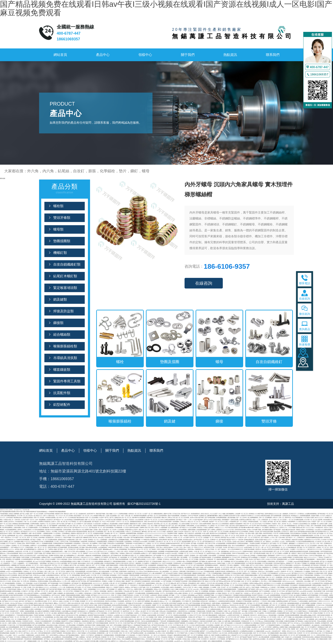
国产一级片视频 (243, 611)
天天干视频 (292, 527)
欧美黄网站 (48, 615)
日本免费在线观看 (140, 593)
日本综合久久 (59, 537)
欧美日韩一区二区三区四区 (125, 525)
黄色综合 (200, 527)
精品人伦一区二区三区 (194, 521)
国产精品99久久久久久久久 (81, 527)
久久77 (115, 513)
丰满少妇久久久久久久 (87, 557)
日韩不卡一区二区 (209, 623)
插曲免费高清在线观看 (180, 635)
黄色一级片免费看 (182, 557)
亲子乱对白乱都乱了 (138, 603)
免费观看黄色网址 (5, 565)
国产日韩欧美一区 (27, 569)
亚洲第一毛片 (45, 635)
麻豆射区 (161, 641)
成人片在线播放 (209, 545)
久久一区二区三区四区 (48, 609)
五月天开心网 (211, 583)
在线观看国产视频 (209, 595)
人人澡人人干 (277, 539)
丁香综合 (320, 557)
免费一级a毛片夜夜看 (35, 533)
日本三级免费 (57, 615)
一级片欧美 (88, 637)
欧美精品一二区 (145, 525)
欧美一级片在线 (230, 525)
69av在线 (101, 537)
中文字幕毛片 (90, 635)
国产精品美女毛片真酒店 (242, 577)
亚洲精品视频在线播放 (251, 575)
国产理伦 (76, 641)
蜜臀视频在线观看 (228, 629)
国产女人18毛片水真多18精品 (212, 519)
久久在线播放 (285, 625)
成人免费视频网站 (148, 589)
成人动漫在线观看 (104, 571)
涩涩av (138, 611)
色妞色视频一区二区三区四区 (128, 557)
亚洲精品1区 (203, 515)
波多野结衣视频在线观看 (282, 607)
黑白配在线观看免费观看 (292, 615)
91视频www (105, 523)
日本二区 (148, 587)
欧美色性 (162, 543)
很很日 (139, 601)
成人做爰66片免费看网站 (7, 551)
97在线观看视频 (119, 543)
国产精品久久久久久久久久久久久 (101, 595)
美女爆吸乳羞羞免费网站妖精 (130, 579)
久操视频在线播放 (262, 555)
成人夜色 (186, 603)
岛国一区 (46, 525)
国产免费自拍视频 (156, 619)
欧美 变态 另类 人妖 (73, 525)
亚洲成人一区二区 (269, 569)
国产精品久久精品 (39, 559)
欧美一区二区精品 (107, 567)
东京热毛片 (50, 519)
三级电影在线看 (201, 611)
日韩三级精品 (17, 533)
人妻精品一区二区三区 (186, 565)
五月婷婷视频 (221, 555)
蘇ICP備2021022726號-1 (144, 503)
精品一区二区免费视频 (201, 591)
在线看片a (17, 531)
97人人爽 (151, 573)
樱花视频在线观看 (87, 583)
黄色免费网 (42, 589)
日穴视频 (174, 585)
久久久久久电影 (161, 531)
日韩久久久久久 (198, 547)
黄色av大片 (96, 545)
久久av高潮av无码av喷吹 (213, 631)
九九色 (197, 525)
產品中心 (103, 55)
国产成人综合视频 (117, 537)
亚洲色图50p (203, 525)
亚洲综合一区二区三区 (30, 571)
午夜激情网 (232, 521)
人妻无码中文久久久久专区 (314, 549)
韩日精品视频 (67, 633)
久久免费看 (213, 587)
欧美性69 (137, 631)
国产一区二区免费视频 (288, 619)
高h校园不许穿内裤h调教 (91, 641)
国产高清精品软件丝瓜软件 (140, 573)
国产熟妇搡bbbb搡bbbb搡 (246, 527)
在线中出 (77, 567)
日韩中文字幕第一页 (211, 549)
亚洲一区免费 (28, 587)
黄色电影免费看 (186, 541)
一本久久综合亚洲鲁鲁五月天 (235, 549)
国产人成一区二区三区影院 (281, 551)
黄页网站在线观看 (73, 547)
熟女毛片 (217, 623)
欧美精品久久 (295, 515)
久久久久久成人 (310, 527)
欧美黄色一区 (252, 613)
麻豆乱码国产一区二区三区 (324, 563)
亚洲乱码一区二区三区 (287, 571)
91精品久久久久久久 (16, 597)
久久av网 (266, 595)
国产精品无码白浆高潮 (169, 591)
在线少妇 (154, 579)
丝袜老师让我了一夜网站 (17, 611)
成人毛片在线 (223, 633)
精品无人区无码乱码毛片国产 (28, 555)
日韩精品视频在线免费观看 (32, 535)
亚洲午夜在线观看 (249, 549)
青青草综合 (288, 517)
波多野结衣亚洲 (99, 639)
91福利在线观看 (152, 615)
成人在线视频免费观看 (288, 583)
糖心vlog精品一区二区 (115, 535)
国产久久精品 (238, 567)
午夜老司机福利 (12, 589)
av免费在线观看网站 (311, 513)
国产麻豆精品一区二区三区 (325, 513)
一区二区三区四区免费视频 (119, 627)
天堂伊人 (48, 531)
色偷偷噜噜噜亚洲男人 (57, 551)
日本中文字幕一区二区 (83, 631)
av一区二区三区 (157, 585)
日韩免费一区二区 (188, 607)
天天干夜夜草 (104, 557)
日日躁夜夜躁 (166, 589)
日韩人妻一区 (129, 515)
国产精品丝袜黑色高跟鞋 (165, 521)
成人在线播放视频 (150, 633)
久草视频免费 (58, 607)
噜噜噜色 (96, 617)
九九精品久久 (112, 551)
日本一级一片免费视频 (223, 561)
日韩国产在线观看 (124, 523)
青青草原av (191, 549)
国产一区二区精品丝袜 (250, 571)
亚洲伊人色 (207, 635)
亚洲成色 (19, 583)
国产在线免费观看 (108, 527)
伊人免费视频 (312, 563)
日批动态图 (37, 627)
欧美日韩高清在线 (99, 601)
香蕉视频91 (140, 533)
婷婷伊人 (20, 529)
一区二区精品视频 (27, 583)
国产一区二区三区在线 (318, 581)
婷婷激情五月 (108, 561)
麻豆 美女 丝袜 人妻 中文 (152, 527)
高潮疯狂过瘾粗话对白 (146, 555)
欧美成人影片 (205, 601)
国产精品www (49, 567)
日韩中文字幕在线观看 (238, 553)
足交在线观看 (182, 627)
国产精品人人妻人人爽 (30, 633)
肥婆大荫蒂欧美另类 (130, 565)
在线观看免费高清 (231, 543)
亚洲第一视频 (34, 589)
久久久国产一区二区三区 (19, 537)
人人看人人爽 (123, 567)
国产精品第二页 (97, 521)
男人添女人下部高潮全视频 (305, 575)
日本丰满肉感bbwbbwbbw (151, 571)
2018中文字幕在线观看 (40, 583)
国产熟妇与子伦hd (167, 535)
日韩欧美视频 (29, 547)
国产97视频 (136, 525)
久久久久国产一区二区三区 (185, 599)
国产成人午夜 (152, 531)
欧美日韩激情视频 (313, 595)
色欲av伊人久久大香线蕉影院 (220, 523)
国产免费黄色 (310, 573)
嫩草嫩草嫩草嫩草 (212, 515)
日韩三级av (159, 547)
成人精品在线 (138, 619)
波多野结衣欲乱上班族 (213, 553)
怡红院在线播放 (160, 607)
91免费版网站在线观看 (246, 631)
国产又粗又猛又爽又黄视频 (54, 589)
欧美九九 (56, 601)
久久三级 (25, 597)
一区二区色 (253, 577)
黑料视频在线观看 (240, 563)
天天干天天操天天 (11, 543)
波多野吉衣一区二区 (129, 611)
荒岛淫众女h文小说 (235, 605)
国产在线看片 (149, 535)
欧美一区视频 (263, 611)
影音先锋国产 (91, 579)
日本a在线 (170, 597)
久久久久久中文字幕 (228, 529)
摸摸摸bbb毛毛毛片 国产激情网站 (31, 637)
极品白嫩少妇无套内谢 (288, 529)
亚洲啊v (51, 555)
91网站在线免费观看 (251, 625)
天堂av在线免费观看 (12, 553)
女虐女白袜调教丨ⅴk (157, 581)
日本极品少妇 (319, 599)
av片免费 (186, 537)
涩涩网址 (201, 545)
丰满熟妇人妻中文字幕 (70, 565)
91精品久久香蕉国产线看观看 (176, 623)
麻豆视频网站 (230, 513)
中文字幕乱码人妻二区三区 (181, 625)
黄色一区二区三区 (124, 633)
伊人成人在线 (326, 541)
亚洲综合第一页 (42, 549)
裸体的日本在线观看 (145, 579)
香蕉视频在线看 (104, 631)
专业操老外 (107, 537)
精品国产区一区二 (327, 585)
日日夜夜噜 (116, 617)
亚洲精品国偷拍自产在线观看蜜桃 (63, 543)
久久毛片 (322, 515)
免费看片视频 (284, 627)
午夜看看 (116, 567)
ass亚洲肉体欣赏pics (131, 637)
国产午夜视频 (47, 553)
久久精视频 (306, 571)
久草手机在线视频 (49, 513)
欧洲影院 (279, 639)
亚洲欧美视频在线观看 (200, 599)
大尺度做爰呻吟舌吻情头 (273, 625)
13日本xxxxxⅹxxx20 (285, 573)
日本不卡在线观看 (167, 563)
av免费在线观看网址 (149, 547)
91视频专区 (311, 597)
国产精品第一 (183, 619)
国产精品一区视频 (35, 539)
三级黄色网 (9, 607)
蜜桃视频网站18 (226, 557)
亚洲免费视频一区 (171, 633)
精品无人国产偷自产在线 (25, 575)
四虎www (155, 641)
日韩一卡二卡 (114, 603)
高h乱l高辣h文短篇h (52, 625)
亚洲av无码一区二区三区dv (272, 593)
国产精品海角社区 (206, 603)
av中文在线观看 (88, 535)
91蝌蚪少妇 (74, 581)
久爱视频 (159, 559)
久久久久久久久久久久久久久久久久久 (156, 533)
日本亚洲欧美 (105, 553)
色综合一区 (90, 639)
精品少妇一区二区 (144, 529)
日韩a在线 (321, 545)
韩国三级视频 (82, 633)
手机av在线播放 (321, 621)
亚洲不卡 (175, 529)
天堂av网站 (281, 537)
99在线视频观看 (26, 607)
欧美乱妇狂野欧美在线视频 (120, 605)
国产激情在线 (296, 593)
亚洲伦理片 (213, 639)
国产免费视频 (146, 601)
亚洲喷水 (105, 581)
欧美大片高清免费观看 (46, 607)
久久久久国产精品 (327, 575)
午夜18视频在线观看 (273, 633)
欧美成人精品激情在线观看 (79, 531)
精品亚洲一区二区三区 (153, 637)
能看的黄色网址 (158, 513)
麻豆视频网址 (250, 541)
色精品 (175, 549)
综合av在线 (27, 593)
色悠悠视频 (198, 533)
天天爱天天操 (283, 603)
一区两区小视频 (244, 565)
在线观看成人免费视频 (54, 545)
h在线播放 (162, 537)
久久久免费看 (79, 593)
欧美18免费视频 (80, 551)
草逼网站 (258, 585)
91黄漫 (56, 597)
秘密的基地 (105, 607)
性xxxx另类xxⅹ (13, 573)
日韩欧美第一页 (266, 519)
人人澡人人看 (35, 607)
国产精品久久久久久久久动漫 (277, 589)
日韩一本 (231, 577)
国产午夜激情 (265, 537)
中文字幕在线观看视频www (32, 595)
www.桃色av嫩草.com (55, 585)
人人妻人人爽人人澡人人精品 (13, 631)
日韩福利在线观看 (253, 521)
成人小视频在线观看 (245, 599)
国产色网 (68, 531)
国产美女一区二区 (66, 575)
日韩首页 (196, 577)
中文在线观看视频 (48, 617)
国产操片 (279, 629)
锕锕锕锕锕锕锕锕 (37, 639)
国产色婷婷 (251, 589)
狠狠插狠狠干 (272, 555)
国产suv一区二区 (197, 541)
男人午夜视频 (238, 579)
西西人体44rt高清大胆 (150, 521)
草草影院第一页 (324, 565)
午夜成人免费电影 (208, 527)
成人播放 (51, 591)
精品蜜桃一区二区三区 (16, 633)
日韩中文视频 (103, 543)
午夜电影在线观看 (111, 569)
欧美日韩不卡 (91, 513)
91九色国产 (173, 599)
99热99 (327, 593)
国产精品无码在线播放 (310, 553)
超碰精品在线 (62, 539)
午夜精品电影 (265, 605)
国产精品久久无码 (259, 559)
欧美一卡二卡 (283, 545)
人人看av (293, 625)
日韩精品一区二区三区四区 (259, 573)
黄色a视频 (154, 601)
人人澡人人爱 (274, 537)
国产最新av (186, 545)
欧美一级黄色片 (201, 583)
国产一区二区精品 (242, 521)
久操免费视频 (11, 599)
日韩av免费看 (212, 555)
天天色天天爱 (236, 557)
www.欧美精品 (69, 519)
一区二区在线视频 (193, 557)
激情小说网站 (12, 623)
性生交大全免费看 (50, 559)
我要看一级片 (295, 629)
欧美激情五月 (265, 543)
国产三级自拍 (222, 549)
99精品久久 (258, 527)
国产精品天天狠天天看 (292, 591)
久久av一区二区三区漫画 (66, 515)
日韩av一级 (140, 545)
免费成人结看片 (300, 529)
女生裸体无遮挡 (319, 573)
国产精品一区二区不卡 (230, 583)
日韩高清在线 (40, 579)
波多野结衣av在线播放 (259, 639)
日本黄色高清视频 (109, 563)
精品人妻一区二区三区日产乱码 (253, 523)
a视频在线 (88, 555)
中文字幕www (259, 621)
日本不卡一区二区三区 (123, 521)
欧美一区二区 (74, 513)
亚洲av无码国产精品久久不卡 (263, 539)
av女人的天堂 (181, 591)
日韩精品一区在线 (254, 531)
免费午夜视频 (216, 603)
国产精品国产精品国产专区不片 (249, 637)
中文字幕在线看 (120, 637)
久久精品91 (184, 595)
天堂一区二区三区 (197, 531)
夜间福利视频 (76, 575)
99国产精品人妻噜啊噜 (295, 577)
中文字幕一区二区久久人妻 (322, 535)
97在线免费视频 (24, 609)
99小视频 (3, 599)
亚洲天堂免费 (235, 519)
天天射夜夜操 (9, 525)
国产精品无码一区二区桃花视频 (91, 585)
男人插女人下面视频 (301, 563)
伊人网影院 (265, 527)
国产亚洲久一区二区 (13, 617)
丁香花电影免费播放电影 (239, 603)
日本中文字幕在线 (193, 515)
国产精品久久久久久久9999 (10, 601)
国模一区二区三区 (90, 519)
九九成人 (282, 541)
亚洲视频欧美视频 (124, 539)
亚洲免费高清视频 (120, 635)
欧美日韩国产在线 (179, 605)
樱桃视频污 (24, 533)
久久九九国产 (214, 513)
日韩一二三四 (188, 519)
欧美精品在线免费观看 (99, 587)
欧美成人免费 (19, 549)
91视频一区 (111, 581)
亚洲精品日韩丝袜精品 (195, 535)
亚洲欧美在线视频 (289, 621)
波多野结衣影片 (313, 601)
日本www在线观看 (6, 587)
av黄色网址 (10, 593)
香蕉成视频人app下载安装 (195, 595)
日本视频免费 (118, 527)
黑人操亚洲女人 (271, 639)
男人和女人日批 (160, 633)
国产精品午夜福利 (301, 609)
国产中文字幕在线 (182, 583)
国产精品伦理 (163, 623)
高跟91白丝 (129, 553)
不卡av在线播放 (198, 563)
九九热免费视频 (216, 557)
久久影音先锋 (97, 523)
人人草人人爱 (66, 581)
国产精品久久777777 (211, 551)
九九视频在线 (173, 627)
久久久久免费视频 (221, 579)
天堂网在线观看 (201, 619)
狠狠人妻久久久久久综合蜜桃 (119, 619)
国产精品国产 (278, 529)
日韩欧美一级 (165, 631)
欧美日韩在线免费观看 (251, 591)
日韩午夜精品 (283, 623)
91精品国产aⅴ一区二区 (71, 623)
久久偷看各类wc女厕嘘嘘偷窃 (149, 539)
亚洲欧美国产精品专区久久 (84, 573)
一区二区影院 (263, 521)
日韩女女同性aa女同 (6, 557)
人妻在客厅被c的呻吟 (106, 617)
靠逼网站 (318, 623)
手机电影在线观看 (50, 517)
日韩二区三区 (324, 571)
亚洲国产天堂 (141, 583)
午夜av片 (128, 531)
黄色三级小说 (93, 537)
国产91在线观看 (68, 557)
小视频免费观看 (70, 599)
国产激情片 (307, 569)
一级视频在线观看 (47, 533)
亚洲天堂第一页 (117, 611)
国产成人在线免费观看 (265, 575)
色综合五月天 (148, 627)
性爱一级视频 (328, 573)
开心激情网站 (169, 569)
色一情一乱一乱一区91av (324, 617)
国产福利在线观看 (168, 617)
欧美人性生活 (205, 513)
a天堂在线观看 (297, 637)
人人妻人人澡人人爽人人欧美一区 (183, 547)
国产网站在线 (97, 637)
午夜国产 (314, 521)
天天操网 (77, 609)
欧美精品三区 (259, 541)
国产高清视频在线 (273, 635)
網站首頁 (60, 55)
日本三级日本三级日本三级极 (88, 605)
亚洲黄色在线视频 (314, 551)
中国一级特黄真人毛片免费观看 (11, 559)
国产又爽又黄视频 (180, 525)
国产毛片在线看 (185, 543)
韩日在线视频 (220, 583)
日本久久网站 (82, 545)
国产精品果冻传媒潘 (260, 553)
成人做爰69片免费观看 (300, 595)
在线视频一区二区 (208, 537)
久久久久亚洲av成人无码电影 (247, 555)
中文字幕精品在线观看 (182, 629)
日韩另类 (217, 537)
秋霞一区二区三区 (230, 535)
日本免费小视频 (256, 529)
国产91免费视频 (253, 557)
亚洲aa (290, 569)
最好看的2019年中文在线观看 (8, 575)
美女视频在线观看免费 (145, 585)
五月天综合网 (323, 611)
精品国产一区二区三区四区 (160, 627)
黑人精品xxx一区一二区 (164, 601)
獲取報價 (2, 178)
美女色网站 (151, 541)
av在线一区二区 (178, 537)
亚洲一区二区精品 (116, 595)
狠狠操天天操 (59, 513)
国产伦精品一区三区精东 (13, 637)
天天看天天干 (293, 513)
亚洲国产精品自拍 (5, 619)
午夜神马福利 (263, 579)
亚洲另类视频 (67, 529)
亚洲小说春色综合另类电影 (128, 617)
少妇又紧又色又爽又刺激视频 (113, 519)
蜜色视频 (256, 623)
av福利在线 (182, 609)
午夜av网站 (158, 591)
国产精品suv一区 (59, 519)
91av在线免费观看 (57, 557)
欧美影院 (179, 613)
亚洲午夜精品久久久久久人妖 (273, 513)
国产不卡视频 (288, 617)
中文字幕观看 (221, 639)
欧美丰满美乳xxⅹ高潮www (58, 635)
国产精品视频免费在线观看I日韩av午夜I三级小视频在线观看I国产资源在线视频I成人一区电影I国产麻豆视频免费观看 (33, 511)
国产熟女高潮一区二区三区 (202, 539)
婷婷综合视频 (259, 569)
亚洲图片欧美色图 (55, 611)
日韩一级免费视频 (40, 519)
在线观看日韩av (182, 549)
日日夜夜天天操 (291, 633)
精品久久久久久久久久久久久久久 (61, 553)
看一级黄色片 (267, 541)
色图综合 (131, 619)
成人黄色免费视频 (190, 569)
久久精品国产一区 (263, 557)
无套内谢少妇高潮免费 (206, 621)
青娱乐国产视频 (100, 513)
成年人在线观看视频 (186, 577)
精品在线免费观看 (38, 573)
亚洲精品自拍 (299, 571)
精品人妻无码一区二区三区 (43, 613)
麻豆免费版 (39, 623)
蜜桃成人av (160, 557)
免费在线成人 (222, 615)
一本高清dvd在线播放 (176, 545)
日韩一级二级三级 (62, 521)
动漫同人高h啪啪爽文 (176, 587)
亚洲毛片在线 (258, 551)
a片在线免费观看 (305, 603)
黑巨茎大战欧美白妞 (141, 629)
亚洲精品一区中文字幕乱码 (68, 631)
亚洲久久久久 (114, 585)
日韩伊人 (318, 597)
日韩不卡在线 (154, 529)
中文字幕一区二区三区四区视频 (100, 575)
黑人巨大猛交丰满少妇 (55, 641)
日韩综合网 (110, 543)
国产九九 (30, 619)
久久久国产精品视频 (327, 597)
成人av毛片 (19, 535)
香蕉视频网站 (148, 603)
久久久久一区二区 (21, 579)
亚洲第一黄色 (98, 529)
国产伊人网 (169, 567)
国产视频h (202, 561)
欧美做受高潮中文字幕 (310, 617)
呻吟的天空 (253, 615)
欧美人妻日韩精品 (293, 555)
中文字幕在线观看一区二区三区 (265, 609)
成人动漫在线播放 (297, 617)
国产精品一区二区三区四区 (269, 617)
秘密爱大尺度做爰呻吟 (236, 523)
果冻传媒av (12, 579)
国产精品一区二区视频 (323, 631)
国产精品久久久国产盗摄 (138, 587)
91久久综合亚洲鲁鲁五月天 (116, 597)
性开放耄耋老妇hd (173, 565)
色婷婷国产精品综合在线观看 (96, 615)
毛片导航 (31, 591)
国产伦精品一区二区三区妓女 (83, 587)
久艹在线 (76, 637)
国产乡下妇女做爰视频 (237, 561)
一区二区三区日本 (60, 571)
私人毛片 (313, 543)
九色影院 (186, 555)
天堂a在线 (126, 591)
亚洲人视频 (156, 577)
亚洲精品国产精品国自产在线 (142, 625)
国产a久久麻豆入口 (257, 593)
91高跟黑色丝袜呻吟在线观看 (226, 601)
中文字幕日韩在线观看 (231, 527)
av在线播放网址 (103, 547)
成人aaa (35, 561)
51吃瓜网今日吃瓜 (39, 619)
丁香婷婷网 (122, 533)
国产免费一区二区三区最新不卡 (74, 523)
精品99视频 (283, 633)
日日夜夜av (169, 537)
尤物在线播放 (18, 527)
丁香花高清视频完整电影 (191, 579)
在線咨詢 (203, 283)
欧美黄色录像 (237, 613)
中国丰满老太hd (77, 529)
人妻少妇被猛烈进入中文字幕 (83, 569)
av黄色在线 (153, 595)
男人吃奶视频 (97, 573)
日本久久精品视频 (62, 559)
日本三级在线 (247, 579)
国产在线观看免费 (276, 515)
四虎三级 (180, 585)
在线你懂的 (41, 537)
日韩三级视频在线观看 (275, 581)
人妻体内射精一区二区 (203, 609)
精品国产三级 (130, 581)
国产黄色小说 (212, 607)
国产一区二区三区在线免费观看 (251, 605)
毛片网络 (55, 531)
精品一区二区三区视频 (72, 601)
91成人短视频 (66, 545)
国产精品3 (47, 639)
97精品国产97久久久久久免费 (239, 635)
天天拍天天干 (285, 531)
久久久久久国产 (151, 559)
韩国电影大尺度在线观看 (154, 517)
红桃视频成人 (77, 621)
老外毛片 (138, 621)
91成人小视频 (175, 589)
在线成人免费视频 (14, 513)
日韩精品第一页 (211, 559)
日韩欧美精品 (271, 561)
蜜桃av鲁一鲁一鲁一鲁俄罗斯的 (65, 609)
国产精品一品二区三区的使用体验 (157, 515)
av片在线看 (291, 559)
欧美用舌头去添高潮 (274, 549)
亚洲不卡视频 (38, 553)
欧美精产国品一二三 (12, 561)
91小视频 (218, 593)
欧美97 (251, 559)
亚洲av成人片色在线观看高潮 (167, 611)
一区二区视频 (29, 525)
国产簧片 (96, 535)
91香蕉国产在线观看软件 (303, 625)
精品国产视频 (261, 577)
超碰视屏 (285, 513)
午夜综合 (96, 591)
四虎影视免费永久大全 (217, 535)
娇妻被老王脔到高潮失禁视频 (21, 523)
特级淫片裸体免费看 (99, 525)
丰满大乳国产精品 (128, 623)
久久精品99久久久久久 (303, 543)
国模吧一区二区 (157, 605)
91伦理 (266, 589)
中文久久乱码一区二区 (152, 599)
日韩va (70, 559)
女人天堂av (139, 571)
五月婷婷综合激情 (298, 557)
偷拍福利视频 (206, 535)
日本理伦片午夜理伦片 (212, 633)
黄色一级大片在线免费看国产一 (237, 545)
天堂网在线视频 (123, 513)
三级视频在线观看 (242, 589)
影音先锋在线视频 (161, 597)
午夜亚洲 (240, 539)
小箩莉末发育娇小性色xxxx (207, 589)
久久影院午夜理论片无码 (303, 521)
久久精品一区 (234, 569)
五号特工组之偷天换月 (134, 605)
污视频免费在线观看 (22, 585)
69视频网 (60, 593)
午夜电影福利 (88, 593)
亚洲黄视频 (103, 539)
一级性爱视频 (43, 563)
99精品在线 (18, 551)
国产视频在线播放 (262, 597)
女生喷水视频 (165, 587)
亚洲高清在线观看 (114, 631)
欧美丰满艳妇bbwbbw (242, 525)
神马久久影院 (67, 589)
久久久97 (192, 553)
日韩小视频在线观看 (322, 639)
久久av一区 (133, 545)
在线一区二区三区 (246, 581)
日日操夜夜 (219, 611)
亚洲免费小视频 (211, 611)
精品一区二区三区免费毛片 (309, 627)
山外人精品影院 (146, 605)
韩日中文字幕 (68, 527)
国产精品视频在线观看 (26, 577)
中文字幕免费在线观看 (150, 551)
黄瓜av (326, 527)
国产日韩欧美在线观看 (141, 623)
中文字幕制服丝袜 (297, 517)
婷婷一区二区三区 (88, 617)
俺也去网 (200, 637)
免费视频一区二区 (124, 585)
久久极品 (190, 633)
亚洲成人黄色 (21, 543)
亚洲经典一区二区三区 (107, 637)
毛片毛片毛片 (194, 523)
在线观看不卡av (128, 607)
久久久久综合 (142, 637)
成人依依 (263, 629)
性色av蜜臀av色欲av (55, 581)
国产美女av (302, 639)
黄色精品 (19, 621)
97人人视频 (222, 513)
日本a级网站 (260, 613)
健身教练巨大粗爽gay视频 (65, 613)
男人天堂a (4, 585)
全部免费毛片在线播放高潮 (142, 581)
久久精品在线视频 (16, 569)
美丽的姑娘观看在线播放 (73, 595)
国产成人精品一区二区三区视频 (189, 559)
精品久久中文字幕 (210, 581)
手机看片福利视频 (39, 615)
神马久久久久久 (319, 517)
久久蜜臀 (246, 559)
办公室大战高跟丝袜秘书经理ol (215, 619)
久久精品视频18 (291, 599)
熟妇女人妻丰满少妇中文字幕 (69, 615)
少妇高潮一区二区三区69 (278, 591)
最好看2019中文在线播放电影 (54, 529)
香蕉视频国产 (226, 519)
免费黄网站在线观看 (282, 601)
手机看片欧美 (315, 571)
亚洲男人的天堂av (9, 521)
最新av (221, 515)
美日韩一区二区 (286, 523)
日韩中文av (261, 571)
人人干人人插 (61, 587)
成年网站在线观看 (233, 633)
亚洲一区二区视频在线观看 (30, 527)
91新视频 (212, 579)
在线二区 (11, 519)
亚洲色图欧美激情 (282, 559)
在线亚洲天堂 (286, 515)
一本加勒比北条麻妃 (255, 543)
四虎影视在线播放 (117, 577)
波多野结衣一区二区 (131, 601)
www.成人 (196, 589)
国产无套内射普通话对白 (94, 581)
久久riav (265, 635)
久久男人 (57, 541)
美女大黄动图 (100, 579)
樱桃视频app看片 (108, 549)
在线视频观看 (152, 565)
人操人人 (38, 543)
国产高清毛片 (160, 569)
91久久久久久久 (98, 583)
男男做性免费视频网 (192, 561)
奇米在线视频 (150, 639)
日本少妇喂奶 (291, 605)
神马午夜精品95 (286, 539)
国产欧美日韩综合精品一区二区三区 (162, 625)
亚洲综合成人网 (300, 527)
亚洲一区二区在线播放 (26, 627)
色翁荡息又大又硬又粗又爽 (161, 603)
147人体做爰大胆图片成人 (98, 515)
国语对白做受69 (168, 547)
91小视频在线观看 (259, 631)
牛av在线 (79, 585)
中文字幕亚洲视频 (199, 633)
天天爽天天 (24, 591)
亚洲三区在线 (312, 533)
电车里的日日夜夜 (90, 625)
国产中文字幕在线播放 (286, 565)
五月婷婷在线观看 (236, 573)
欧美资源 (162, 567)
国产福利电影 (132, 627)
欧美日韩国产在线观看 (176, 603)
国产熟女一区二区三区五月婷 (228, 617)
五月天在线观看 (323, 595)
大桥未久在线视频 (135, 539)
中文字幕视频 (46, 551)
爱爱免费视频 (295, 535)
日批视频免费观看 (120, 593)
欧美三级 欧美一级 (241, 535)
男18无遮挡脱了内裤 (320, 591)
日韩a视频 (48, 579)
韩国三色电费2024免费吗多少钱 (220, 635)
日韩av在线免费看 (286, 593)
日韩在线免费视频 (67, 637)
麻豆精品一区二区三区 (32, 565)
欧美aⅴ (249, 529)
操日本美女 (76, 557)
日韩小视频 (7, 569)
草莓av (170, 517)
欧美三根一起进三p (245, 587)
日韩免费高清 (192, 583)
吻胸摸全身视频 (197, 573)
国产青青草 (66, 627)
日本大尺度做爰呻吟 (65, 583)
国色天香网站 (119, 591)
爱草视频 (128, 603)
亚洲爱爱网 (279, 577)
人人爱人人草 (230, 563)
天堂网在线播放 (35, 523)
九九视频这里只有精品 (279, 575)
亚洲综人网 (54, 629)
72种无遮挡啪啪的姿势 (44, 633)
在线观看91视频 (19, 541)
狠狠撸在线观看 (101, 625)
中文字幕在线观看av (46, 535)
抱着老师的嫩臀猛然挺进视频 (314, 537)
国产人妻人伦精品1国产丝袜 (170, 619)
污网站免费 (182, 571)
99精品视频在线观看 (295, 627)
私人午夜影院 (31, 567)
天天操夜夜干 (130, 593)
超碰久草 (176, 535)
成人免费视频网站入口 (70, 555)
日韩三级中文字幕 (210, 543)
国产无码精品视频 (210, 517)
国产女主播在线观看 (86, 521)
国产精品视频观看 (309, 559)
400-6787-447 (68, 33)
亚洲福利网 (246, 615)
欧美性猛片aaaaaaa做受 (140, 541)
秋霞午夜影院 (149, 577)
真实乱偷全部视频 (153, 629)
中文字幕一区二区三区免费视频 (124, 613)
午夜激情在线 (28, 639)
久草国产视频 (96, 593)
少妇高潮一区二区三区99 (130, 599)
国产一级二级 (108, 531)
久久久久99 (237, 629)
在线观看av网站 (328, 583)
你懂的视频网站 (176, 601)
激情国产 (86, 553)
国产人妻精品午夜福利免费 (157, 553)
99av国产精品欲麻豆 (211, 597)
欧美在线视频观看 (291, 575)
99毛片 (287, 587)
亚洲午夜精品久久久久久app (194, 571)
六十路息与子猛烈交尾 (142, 635)
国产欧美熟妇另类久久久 (322, 531)
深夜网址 (284, 521)
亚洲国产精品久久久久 (58, 579)
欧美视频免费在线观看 (306, 535)
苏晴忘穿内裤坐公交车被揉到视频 (57, 547)
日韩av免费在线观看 (205, 523)
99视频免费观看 (12, 605)
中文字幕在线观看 (267, 563)
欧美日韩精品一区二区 (278, 547)
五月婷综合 (166, 559)
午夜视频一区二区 (191, 627)
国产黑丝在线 (315, 565)
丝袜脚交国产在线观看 (233, 597)
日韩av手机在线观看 (218, 575)
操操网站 (140, 561)
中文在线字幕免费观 (213, 617)
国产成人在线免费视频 (39, 625)
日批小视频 (109, 513)
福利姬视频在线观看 (293, 603)
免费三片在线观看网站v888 (319, 569)
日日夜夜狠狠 (99, 531)
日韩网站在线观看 (284, 533)
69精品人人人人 (219, 527)
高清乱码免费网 (262, 561)
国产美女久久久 (185, 513)
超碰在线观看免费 (222, 559)
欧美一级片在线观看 (227, 623)
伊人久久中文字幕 (94, 553)
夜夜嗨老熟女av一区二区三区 (234, 571)
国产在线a (299, 619)
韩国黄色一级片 (171, 613)
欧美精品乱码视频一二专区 (79, 589)
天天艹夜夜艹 (261, 625)
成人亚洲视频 (78, 617)
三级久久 (64, 535)
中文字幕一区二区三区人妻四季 (313, 519)
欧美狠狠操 (113, 575)
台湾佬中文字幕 (195, 639)
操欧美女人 (110, 591)
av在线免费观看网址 (17, 571)
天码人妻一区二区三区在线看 (180, 517)
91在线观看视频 (309, 607)
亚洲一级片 (79, 539)
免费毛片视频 (221, 563)
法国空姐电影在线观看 (323, 615)
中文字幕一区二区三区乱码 (25, 515)
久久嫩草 (132, 559)
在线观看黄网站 (175, 559)
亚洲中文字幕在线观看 (274, 597)
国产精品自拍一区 (114, 557)
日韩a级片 (170, 635)
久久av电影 (8, 635)
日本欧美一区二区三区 (303, 633)
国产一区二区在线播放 (116, 607)
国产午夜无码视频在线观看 (101, 623)
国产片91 (290, 623)
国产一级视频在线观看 (30, 641)
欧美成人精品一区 (88, 627)
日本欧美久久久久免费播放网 (143, 641)
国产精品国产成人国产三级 (166, 525)
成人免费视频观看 (253, 517)
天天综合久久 (158, 535)
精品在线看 (271, 579)
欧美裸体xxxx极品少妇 (56, 527)
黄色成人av (225, 605)
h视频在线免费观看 (29, 613)
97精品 (315, 613)
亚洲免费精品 (66, 533)
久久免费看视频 (272, 611)
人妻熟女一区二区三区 (152, 543)
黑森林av (73, 533)
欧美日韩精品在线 (153, 567)
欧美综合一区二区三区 (135, 513)
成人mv (11, 541)
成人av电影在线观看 (119, 531)
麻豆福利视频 (232, 517)
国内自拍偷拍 (40, 567)
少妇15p (12, 603)
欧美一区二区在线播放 (92, 517)
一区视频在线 (32, 579)
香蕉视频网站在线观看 (211, 565)
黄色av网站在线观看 (91, 547)
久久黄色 (190, 615)
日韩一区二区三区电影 (254, 535)
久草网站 (121, 565)
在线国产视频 (315, 515)
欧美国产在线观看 (57, 633)
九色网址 (136, 613)
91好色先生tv (297, 565)
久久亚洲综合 (109, 615)
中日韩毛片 (162, 613)
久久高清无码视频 (28, 603)
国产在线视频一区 (112, 589)
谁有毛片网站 (170, 607)
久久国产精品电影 (198, 519)
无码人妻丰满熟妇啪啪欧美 (8, 515)
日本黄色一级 (19, 613)
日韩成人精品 (186, 639)
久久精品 (126, 547)
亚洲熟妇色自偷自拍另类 (173, 543)
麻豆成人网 (91, 531)
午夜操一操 (226, 611)
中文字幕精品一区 (73, 521)
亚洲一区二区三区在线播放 (90, 559)
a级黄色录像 (141, 599)
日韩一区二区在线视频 (201, 607)
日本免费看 (278, 579)
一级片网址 (139, 627)
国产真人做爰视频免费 (9, 535)
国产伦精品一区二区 (232, 599)
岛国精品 (122, 553)
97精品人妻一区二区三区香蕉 (53, 605)
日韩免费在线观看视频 (71, 639)
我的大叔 (89, 565)
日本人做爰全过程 (77, 537)
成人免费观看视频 (173, 527)
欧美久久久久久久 (282, 555)
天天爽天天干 (237, 609)
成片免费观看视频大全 (291, 525)
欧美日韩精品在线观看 (286, 567)
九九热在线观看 (169, 641)
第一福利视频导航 (224, 551)
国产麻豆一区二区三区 (41, 591)
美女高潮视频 (132, 549)
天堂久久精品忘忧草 (46, 565)
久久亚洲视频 (57, 535)
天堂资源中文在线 (27, 621)
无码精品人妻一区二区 (111, 533)
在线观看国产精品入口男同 (294, 589)
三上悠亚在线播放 (303, 601)
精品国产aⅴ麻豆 (85, 575)
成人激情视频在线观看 (57, 639)
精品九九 (300, 553)
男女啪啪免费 (306, 565)
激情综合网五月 (271, 629)
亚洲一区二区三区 (288, 579)
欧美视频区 (176, 521)
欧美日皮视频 (186, 523)
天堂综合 (131, 519)
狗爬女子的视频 (85, 595)
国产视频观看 (53, 525)
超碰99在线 (104, 597)
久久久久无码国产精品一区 (103, 627)
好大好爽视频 (183, 529)
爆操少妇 (164, 517)
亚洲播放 (266, 603)
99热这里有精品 (267, 533)
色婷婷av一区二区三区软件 (48, 523)
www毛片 (277, 571)
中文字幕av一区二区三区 (43, 631)
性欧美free (8, 537)
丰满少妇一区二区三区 (151, 519)
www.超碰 (157, 631)
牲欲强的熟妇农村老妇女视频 (306, 531)
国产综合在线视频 (89, 619)
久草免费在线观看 (247, 567)
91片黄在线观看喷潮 (38, 529)
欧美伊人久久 (284, 527)
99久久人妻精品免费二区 (103, 619)
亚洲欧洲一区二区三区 (307, 593)
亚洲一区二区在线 (39, 517)
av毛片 (8, 571)
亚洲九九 (276, 565)
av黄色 (99, 567)
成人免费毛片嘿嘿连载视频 (74, 629)
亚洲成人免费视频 (215, 585)
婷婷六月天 (80, 607)
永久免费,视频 (226, 621)
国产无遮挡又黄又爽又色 (206, 613)
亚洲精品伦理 (106, 555)
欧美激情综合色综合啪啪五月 (71, 605)
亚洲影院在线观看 (28, 517)
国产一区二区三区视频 (98, 565)
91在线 (85, 539)
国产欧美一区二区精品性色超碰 (153, 561)
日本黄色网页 (19, 521)
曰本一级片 (320, 543)
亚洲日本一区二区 (239, 619)
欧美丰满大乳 (94, 631)
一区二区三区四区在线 (260, 619)
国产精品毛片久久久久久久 (29, 531)
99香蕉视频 (37, 609)
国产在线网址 (35, 593)
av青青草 (229, 615)
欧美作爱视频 (56, 631)
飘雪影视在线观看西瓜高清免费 (299, 551)
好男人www (259, 589)
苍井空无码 (187, 641)
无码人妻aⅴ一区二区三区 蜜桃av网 (166, 583)
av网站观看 (205, 521)
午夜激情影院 (104, 535)
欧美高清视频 (17, 591)
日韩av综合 (85, 543)
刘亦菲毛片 (72, 585)
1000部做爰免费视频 (66, 561)
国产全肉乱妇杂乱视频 (266, 531)
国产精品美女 (252, 597)
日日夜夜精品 (310, 529)
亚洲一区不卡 (117, 579)
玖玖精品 (270, 619)
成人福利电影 (19, 593)
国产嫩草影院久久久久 (232, 639)
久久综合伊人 (67, 607)
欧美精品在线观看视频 (245, 595)
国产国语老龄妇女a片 (209, 541)
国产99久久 (282, 599)
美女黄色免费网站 (7, 527)
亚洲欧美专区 (129, 597)
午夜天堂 (292, 607)
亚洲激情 (226, 515)
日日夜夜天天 (205, 639)
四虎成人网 (191, 617)
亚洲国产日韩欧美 (119, 587)
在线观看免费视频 (275, 637)
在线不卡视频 (246, 629)
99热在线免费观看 (204, 585)
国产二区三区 (279, 609)
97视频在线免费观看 (198, 597)
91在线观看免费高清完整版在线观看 (204, 593)
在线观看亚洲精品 (102, 541)
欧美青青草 (30, 553)
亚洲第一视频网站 (178, 533)
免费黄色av (276, 627)
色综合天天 (187, 531)
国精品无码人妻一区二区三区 (123, 517)
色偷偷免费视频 (29, 611)
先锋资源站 (202, 559)
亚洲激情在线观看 (98, 533)
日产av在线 (17, 607)
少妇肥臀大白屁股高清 (44, 521)
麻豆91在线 (44, 627)
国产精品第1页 (125, 545)
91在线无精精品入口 (139, 543)
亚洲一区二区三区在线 (259, 633)
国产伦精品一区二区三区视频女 (279, 543)
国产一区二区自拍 (241, 517)
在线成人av (247, 593)
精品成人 (276, 535)
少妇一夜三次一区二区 (40, 547)
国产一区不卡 (31, 519)
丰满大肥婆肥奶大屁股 (223, 607)
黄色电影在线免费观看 (140, 515)
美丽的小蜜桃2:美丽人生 (214, 605)
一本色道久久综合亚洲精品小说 (301, 523)
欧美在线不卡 (326, 589)
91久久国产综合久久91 (100, 551)
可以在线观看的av (46, 595)
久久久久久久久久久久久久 (15, 641)
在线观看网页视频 (78, 519)
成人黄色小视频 (58, 617)
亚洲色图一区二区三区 (86, 601)
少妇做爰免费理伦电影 (283, 613)
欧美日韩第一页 (237, 615)
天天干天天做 (140, 535)
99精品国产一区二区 (40, 577)
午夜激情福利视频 (150, 569)
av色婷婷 (116, 615)
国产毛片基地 (61, 523)
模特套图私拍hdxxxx (232, 555)
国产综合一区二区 (57, 565)
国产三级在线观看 (316, 525)
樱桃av (56, 603)
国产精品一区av (38, 569)
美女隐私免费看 (313, 611)
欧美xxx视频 (178, 593)
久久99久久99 (320, 605)
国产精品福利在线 (90, 607)
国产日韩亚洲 (88, 523)
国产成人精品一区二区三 (137, 591)
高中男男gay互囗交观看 (128, 629)
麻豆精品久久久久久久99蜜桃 (272, 583)
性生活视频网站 (126, 639)
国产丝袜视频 (168, 581)
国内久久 (74, 633)
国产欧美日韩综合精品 (144, 557)
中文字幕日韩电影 (21, 599)
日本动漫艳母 (294, 585)
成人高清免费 (73, 611)
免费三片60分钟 (179, 531)
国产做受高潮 (280, 561)
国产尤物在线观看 (199, 565)
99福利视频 (107, 639)
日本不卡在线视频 (123, 575)
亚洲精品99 (244, 557)
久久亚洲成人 (58, 533)
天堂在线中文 (134, 585)
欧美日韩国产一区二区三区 (82, 515)
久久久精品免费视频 (97, 561)
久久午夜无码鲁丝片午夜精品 (148, 609)
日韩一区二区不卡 (227, 609)
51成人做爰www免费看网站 (207, 577)
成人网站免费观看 (264, 637)
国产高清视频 (250, 569)
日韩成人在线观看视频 (120, 549)
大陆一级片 (58, 573)
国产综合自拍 (21, 565)
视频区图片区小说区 (136, 523)
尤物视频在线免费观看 (181, 617)
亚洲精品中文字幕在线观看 (116, 541)
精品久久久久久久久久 (310, 557)
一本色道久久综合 (50, 599)
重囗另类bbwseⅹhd (301, 597)
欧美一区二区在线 (32, 537)
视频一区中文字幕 (70, 551)
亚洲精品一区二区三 (94, 539)
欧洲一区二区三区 (179, 569)
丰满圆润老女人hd (156, 563)
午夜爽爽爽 (161, 551)
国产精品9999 (139, 551)
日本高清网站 (210, 625)
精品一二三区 (257, 519)
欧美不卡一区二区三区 (29, 631)
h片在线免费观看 (68, 641)
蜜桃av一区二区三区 (23, 589)
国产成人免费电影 (186, 597)
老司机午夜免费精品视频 (127, 621)
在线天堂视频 (25, 557)
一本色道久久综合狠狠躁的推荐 (43, 621)
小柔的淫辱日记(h (182, 611)
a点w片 (81, 641)
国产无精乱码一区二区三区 (75, 535)
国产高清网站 (81, 549)
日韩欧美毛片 (301, 537)
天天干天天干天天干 (134, 567)
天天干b (162, 593)
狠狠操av (264, 535)
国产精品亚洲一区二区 (95, 527)
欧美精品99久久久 (83, 611)
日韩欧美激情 (123, 571)
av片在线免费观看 (187, 563)
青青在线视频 (285, 585)
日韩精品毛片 (58, 627)
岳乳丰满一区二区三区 (69, 573)
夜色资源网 (277, 531)
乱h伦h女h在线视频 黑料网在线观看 (92, 629)
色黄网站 (51, 627)
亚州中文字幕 (65, 541)
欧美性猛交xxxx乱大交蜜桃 (199, 641)
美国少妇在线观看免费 (121, 559)
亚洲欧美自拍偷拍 (248, 551)
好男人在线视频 (165, 577)
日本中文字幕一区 (188, 587)
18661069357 (68, 39)
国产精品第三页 (76, 583)
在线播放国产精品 (162, 565)
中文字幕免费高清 (273, 573)
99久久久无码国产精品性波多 (128, 615)
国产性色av (19, 603)
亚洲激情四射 (101, 633)
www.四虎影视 (139, 519)
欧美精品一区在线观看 (117, 601)
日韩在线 (319, 603)
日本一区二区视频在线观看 (19, 619)
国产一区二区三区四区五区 (252, 537)
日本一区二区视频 (43, 641)
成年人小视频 (198, 587)
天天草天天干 (63, 603)
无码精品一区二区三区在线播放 (20, 545)
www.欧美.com (255, 629)
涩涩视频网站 (80, 625)
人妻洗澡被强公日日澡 (37, 541)
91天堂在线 (53, 587)
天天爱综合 (301, 513)
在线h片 (53, 521)
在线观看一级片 (219, 625)
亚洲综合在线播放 (43, 581)
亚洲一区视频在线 (178, 567)
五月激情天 (194, 585)
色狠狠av (127, 587)
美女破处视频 (114, 523)
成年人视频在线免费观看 (215, 641)
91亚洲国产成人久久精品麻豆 (35, 599)
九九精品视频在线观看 (309, 577)
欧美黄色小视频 (58, 555)
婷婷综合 (270, 535)
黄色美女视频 (269, 565)
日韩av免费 (229, 613)
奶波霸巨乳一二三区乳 (10, 563)
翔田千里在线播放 (262, 525)
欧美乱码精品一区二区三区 (252, 547)
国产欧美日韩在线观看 (294, 545)
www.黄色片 (275, 541)
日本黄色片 (61, 531)
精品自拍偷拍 (82, 563)
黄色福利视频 (273, 615)
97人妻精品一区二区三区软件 (216, 525)
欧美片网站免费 (60, 599)
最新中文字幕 (168, 513)
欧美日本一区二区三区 (196, 537)
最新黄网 (138, 563)
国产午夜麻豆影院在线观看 (175, 555)
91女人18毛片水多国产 (109, 521)
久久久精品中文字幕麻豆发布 (223, 595)
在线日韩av (234, 607)
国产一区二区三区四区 (265, 627)
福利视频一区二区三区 (161, 639)
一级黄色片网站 (114, 553)
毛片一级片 (121, 515)
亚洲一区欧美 (85, 603)
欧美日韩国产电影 (111, 525)
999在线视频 (128, 573)
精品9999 (320, 553)
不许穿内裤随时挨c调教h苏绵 (230, 631)
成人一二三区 (327, 555)
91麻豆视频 (65, 611)
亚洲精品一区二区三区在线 (285, 611)
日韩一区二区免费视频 (265, 517)
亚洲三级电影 (256, 587)
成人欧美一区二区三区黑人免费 (224, 567)
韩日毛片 (132, 563)
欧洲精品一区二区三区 (186, 589)
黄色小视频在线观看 (58, 623)
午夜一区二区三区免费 (30, 521)
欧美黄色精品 (241, 591)
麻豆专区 (22, 601)
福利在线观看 (249, 619)
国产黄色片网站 (260, 607)
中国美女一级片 (276, 523)
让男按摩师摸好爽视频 (221, 545)
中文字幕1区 (108, 579)
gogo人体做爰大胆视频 (285, 557)
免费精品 (82, 637)
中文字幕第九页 (86, 561)
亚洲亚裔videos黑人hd (300, 567)
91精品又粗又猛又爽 (310, 621)
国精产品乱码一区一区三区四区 (309, 629)
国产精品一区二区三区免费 (255, 603)
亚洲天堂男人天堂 (150, 545)
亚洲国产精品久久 (128, 625)
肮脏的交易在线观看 (69, 567)
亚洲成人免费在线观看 (185, 573)
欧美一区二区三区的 (6, 523)
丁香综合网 (162, 621)
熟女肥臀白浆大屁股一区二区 (130, 555)
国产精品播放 (294, 587)
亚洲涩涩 (74, 607)
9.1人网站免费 (38, 525)
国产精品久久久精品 (304, 525)
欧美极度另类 (50, 537)
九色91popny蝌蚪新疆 (214, 569)
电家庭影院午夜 (150, 591)
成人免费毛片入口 (113, 641)
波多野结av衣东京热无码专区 (305, 599)
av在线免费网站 (46, 637)
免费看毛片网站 (46, 557)
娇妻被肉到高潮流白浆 (136, 521)
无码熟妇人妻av (181, 561)
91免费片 (293, 549)
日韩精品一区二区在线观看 (175, 637)
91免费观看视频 (96, 555)
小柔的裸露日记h (113, 539)
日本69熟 (175, 609)
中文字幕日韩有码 (19, 525)
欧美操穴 (131, 551)
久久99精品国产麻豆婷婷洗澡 (76, 517)
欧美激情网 (244, 597)
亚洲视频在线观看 (47, 543)
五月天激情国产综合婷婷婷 (180, 581)
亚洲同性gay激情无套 (245, 519)
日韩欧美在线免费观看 (23, 539)
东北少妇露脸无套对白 (308, 623)
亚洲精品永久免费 (323, 627)
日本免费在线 (100, 621)
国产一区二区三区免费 (36, 513)
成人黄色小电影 (250, 533)
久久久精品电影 (130, 635)
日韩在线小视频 (120, 581)
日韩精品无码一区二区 (247, 621)
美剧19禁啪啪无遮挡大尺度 (197, 581)
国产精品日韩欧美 (48, 603)
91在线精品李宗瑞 (317, 583)
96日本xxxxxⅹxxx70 (236, 551)
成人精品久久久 (38, 515)
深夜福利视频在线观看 (119, 561)
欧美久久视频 (77, 561)
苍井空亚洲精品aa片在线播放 (299, 533)
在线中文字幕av (303, 555)
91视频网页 (20, 563)
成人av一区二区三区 (142, 549)
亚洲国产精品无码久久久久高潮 (271, 585)
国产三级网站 (212, 529)
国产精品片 (179, 519)
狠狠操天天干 (290, 563)
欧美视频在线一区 (311, 631)
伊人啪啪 (328, 577)
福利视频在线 (83, 615)
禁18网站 (125, 519)
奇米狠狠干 (74, 545)
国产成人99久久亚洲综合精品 (135, 569)
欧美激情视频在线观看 (172, 551)
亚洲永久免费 (324, 523)
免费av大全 (93, 603)
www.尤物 (245, 613)
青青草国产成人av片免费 (228, 537)
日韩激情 (89, 545)
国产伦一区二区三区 (251, 561)
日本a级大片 (159, 541)
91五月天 (27, 541)
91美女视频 (107, 577)
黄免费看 (170, 533)
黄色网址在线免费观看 (180, 615)
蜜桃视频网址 (93, 567)
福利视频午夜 (99, 635)
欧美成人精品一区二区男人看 (20, 581)
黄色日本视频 (67, 537)
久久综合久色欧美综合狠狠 (262, 515)
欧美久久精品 (38, 603)
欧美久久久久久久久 (325, 601)
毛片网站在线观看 (285, 535)
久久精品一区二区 (132, 561)
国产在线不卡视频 (198, 567)
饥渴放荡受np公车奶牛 (131, 529)
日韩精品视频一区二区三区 (190, 613)
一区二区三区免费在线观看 (296, 519)
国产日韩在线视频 (195, 603)
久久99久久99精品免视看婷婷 (167, 519)
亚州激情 (20, 605)
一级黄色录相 (299, 581)
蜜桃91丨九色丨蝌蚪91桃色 (302, 579)
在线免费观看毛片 (10, 615)
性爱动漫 (98, 607)
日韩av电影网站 (164, 599)
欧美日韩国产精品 (43, 555)
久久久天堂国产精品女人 (301, 611)
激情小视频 (258, 533)
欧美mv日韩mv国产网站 (197, 517)
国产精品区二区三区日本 (112, 621)
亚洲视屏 (89, 623)
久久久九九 (257, 617)
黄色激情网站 (321, 577)
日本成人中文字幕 (270, 559)
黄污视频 (82, 547)
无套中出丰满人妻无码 (122, 563)
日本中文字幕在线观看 (315, 555)
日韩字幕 (17, 519)
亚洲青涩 (5, 555)
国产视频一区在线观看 (197, 543)
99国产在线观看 (88, 577)
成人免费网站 (94, 543)
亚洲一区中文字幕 (49, 573)
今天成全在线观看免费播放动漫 (305, 541)
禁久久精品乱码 (189, 533)
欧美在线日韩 (274, 557)
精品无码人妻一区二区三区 (85, 533)
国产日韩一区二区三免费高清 (278, 605)
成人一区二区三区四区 (86, 525)
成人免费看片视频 (87, 529)
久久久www (89, 551)
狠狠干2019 (293, 531)
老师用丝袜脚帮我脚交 (162, 545)
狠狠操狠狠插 (69, 579)
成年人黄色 (58, 591)
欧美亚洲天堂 (226, 569)
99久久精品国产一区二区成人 (316, 587)
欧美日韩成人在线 (316, 633)
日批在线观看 (201, 575)
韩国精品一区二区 (48, 597)
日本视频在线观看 (226, 553)
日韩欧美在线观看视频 (136, 547)
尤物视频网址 (185, 621)
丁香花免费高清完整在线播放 (319, 579)
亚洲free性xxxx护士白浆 (127, 641)
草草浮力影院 (229, 619)
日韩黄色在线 (177, 563)
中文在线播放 (190, 623)
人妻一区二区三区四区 (112, 633)
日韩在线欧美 (28, 529)
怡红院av (264, 549)
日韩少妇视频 (279, 621)
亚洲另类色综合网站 (241, 529)
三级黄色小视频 (52, 549)
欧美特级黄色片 (195, 513)
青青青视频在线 (204, 579)
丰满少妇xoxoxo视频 (39, 575)
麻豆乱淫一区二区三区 (225, 627)
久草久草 (275, 533)
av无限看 (88, 597)
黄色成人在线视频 (163, 595)
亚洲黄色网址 (270, 607)
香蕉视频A (65, 585)
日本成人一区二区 (77, 553)
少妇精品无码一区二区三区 (276, 525)
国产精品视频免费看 (222, 577)
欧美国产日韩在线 (257, 595)
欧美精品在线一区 (194, 629)
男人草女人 (264, 581)
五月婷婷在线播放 (35, 557)
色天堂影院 (84, 567)
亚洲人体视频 (272, 601)
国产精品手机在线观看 (147, 631)
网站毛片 (66, 513)
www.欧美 (317, 529)
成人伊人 (5, 623)
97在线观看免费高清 (27, 559)
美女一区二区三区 (50, 619)
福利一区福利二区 (286, 637)
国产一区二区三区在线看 (324, 521)
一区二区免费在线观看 (31, 563)
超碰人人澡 (62, 601)
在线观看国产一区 (160, 573)
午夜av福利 (126, 537)
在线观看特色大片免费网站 (114, 599)
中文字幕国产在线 (233, 533)
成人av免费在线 (56, 637)
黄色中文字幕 (179, 607)
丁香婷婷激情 (129, 543)
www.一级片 (249, 553)
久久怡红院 (318, 541)
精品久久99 (22, 553)
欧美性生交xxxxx (263, 615)
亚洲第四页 (170, 531)
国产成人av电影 (24, 513)
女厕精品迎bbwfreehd (210, 563)
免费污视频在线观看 (112, 565)
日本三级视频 (150, 617)
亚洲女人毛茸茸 (319, 593)
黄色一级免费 (184, 535)
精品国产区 (64, 621)
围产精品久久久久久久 (298, 573)
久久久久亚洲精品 (243, 583)
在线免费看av (128, 541)
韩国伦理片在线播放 (298, 539)
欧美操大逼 (55, 561)
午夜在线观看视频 (74, 541)
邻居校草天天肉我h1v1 (247, 515)
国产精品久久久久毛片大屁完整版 (57, 563)
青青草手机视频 (30, 543)
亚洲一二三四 (207, 573)
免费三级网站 (189, 551)
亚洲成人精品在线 (148, 523)
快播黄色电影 (30, 635)
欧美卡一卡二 (89, 591)
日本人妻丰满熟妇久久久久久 (40, 587)
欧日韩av (3, 637)
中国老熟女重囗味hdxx (151, 537)
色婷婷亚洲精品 (150, 583)
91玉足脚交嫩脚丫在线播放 (291, 639)
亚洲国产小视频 (52, 593)
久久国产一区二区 (148, 513)
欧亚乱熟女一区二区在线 (109, 529)
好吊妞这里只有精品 (172, 573)
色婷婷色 (128, 609)
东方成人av (297, 623)
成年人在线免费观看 (321, 619)
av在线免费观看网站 (11, 529)
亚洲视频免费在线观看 (173, 621)
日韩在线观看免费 (80, 571)
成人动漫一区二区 (61, 517)
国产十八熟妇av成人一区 (51, 515)
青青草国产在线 (316, 589)
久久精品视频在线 (291, 547)
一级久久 (15, 635)
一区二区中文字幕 (67, 591)
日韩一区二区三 (270, 577)
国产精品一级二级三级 (274, 521)
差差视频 (313, 603)
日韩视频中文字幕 (79, 591)
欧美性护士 (122, 603)
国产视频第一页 (4, 639)
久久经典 (323, 539)
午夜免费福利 (292, 521)
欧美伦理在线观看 (267, 551)
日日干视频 (318, 609)
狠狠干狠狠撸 (256, 599)
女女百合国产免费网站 (45, 561)
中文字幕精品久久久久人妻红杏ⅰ (149, 613)
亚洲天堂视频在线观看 (67, 569)
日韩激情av (317, 575)
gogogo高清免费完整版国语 (301, 561)
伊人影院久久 (307, 589)
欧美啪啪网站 (156, 587)
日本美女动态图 (77, 559)
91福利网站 (231, 559)
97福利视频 (280, 615)
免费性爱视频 (192, 529)
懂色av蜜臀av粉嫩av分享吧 (308, 615)
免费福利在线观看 (215, 609)
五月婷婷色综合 (136, 531)
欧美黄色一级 (308, 613)
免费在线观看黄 (236, 621)
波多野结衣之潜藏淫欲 (248, 609)
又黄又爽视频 (281, 587)
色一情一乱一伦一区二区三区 (172, 541)
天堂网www (140, 577)
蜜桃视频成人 (326, 609)
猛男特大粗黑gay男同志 (257, 583)
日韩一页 (281, 517)
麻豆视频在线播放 (267, 529)
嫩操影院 (86, 537)
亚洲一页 (220, 587)
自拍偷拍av (184, 515)
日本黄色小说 (229, 575)
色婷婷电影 (220, 591)
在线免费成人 (77, 543)
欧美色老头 (56, 575)
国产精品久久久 (30, 601)
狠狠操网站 (92, 611)
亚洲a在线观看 (314, 561)
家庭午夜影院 (303, 587)
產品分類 (64, 189)
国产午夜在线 (199, 623)
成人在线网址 (81, 565)
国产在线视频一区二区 (160, 555)
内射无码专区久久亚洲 (107, 593)
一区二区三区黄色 (118, 573)
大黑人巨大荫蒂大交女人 (148, 597)
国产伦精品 (146, 619)
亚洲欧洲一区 (214, 539)
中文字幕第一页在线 (221, 547)
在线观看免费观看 (305, 515)
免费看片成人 (122, 589)
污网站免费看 (190, 525)
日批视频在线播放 (109, 635)
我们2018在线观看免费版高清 (150, 621)
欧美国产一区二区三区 (232, 637)
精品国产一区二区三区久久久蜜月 (219, 521)
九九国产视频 (114, 571)
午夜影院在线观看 (134, 575)
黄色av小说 (157, 589)
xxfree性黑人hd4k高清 (306, 591)
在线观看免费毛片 (226, 603)
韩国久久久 (109, 587)
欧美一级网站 (218, 629)
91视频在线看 (71, 539)
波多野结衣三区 (190, 591)
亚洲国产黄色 (4, 577)
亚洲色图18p (33, 581)
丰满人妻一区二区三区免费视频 (118, 583)
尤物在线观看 (62, 525)
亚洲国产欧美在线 (128, 595)
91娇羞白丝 (61, 629)
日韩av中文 (183, 521)
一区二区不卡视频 (297, 569)
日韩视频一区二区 (183, 553)
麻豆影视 (106, 583)
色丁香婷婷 (152, 549)
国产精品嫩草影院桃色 (137, 537)
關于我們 (188, 55)
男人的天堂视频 (246, 627)
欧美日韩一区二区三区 (116, 623)
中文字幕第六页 (186, 601)
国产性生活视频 (236, 581)
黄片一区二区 (274, 603)
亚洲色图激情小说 (247, 623)
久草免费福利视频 (216, 573)
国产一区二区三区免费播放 (231, 587)
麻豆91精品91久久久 (77, 627)
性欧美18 (258, 549)
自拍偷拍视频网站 (10, 583)
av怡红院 (37, 635)
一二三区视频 (289, 561)
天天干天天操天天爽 (170, 557)
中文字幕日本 (240, 537)
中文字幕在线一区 (200, 553)
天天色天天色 (176, 513)
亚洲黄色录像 (70, 587)
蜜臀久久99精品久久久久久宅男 (179, 631)
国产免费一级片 (300, 605)
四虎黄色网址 (323, 629)
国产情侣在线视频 (194, 631)
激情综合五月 (247, 573)
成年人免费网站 (191, 609)
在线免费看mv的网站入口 (140, 553)
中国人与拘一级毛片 (123, 551)
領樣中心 (145, 55)
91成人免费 (205, 533)
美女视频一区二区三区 (324, 613)
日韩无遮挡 (194, 545)
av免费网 (285, 553)
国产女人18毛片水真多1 (257, 565)
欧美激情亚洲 (104, 641)
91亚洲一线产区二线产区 (106, 517)
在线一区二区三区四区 (62, 577)
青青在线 (252, 607)
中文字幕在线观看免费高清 (188, 575)
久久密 (12, 613)
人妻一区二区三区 (266, 547)
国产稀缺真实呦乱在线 (37, 605)
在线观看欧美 (4, 579)
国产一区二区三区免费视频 (195, 635)
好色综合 (175, 571)
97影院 (6, 519)
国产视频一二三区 (174, 595)
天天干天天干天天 (220, 599)
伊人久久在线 (7, 581)
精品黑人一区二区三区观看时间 (90, 609)
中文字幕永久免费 (308, 517)
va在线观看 (43, 593)
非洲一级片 (109, 625)
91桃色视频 (49, 575)
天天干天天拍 (197, 615)
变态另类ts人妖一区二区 (161, 523)
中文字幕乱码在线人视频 (107, 609)
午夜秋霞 (273, 587)
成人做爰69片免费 (211, 561)
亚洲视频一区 (315, 523)
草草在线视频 (118, 625)
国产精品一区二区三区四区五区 (306, 547)
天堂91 (154, 557)
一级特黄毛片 (223, 565)
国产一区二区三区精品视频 (270, 545)
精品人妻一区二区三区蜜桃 (274, 553)
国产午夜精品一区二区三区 (245, 617)
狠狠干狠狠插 (17, 557)
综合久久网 (90, 563)
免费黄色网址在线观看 (207, 629)
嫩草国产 (203, 631)
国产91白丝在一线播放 (58, 595)
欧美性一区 (275, 623)
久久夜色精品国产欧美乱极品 (51, 569)
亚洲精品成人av (11, 539)
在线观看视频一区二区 (165, 529)
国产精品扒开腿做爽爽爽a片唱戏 (38, 585)
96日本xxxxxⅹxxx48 (288, 581)
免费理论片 (33, 545)
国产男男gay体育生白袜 (223, 581)
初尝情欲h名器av (188, 539)
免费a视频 (206, 587)
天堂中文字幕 (286, 629)
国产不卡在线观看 (264, 591)
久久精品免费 (238, 623)
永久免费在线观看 (326, 529)
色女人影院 (310, 609)
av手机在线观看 (162, 579)
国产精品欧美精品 (98, 577)
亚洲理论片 (211, 599)
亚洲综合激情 (227, 573)
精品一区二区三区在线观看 (309, 545)
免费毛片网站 (138, 589)
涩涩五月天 (137, 597)
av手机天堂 (255, 579)
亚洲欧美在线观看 (140, 559)
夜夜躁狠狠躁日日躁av (138, 639)
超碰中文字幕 (70, 571)
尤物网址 (142, 527)
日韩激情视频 (300, 607)
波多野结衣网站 (290, 541)
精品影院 (204, 605)
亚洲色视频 (103, 591)
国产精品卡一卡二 (291, 537)
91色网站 (125, 535)
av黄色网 (182, 551)
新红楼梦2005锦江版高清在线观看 (13, 595)
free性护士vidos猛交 (171, 553)
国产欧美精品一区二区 (227, 585)
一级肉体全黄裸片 (321, 559)
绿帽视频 (13, 565)
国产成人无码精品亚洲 (255, 635)
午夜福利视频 (4, 513)
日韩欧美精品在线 (174, 575)
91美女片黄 (27, 605)
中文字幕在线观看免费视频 (192, 605)
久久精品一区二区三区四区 (279, 519)
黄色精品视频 (300, 559)
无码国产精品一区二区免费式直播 (110, 545)
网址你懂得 (81, 555)
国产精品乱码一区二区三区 (104, 611)
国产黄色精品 (299, 621)
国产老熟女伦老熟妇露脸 (315, 567)
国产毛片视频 (222, 597)
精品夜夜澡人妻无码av (88, 621)
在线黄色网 (84, 541)
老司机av (242, 533)
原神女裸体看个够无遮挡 (166, 539)
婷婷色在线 (25, 629)
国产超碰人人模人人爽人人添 (45, 571)
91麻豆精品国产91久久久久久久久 (150, 575)
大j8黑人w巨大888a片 (238, 541)
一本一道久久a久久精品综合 (158, 635)
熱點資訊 (230, 55)
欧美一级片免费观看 (309, 619)
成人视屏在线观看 (69, 593)
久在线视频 (120, 529)
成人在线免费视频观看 (12, 627)
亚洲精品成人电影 (219, 613)
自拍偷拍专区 (83, 513)
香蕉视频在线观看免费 (305, 585)
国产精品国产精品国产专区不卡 (228, 539)
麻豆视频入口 (257, 581)
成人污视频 (154, 525)
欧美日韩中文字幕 (234, 515)
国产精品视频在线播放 (72, 635)
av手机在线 (234, 611)
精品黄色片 (255, 627)
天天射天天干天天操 (287, 595)
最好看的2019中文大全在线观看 (239, 531)
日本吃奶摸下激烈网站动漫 (14, 517)
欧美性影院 (219, 589)
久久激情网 (111, 613)
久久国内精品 (12, 585)
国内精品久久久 (274, 527)
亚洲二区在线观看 (111, 515)
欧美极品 (251, 513)
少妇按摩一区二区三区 (241, 513)
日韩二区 (280, 617)
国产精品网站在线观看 (137, 633)
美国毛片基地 (258, 567)
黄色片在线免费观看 (174, 515)
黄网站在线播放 (317, 585)
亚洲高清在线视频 (242, 543)
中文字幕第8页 (266, 523)
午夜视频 (235, 595)
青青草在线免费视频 (103, 603)
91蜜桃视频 (164, 527)
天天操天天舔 (11, 625)
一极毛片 (83, 635)
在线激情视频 (92, 589)
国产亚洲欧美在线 (116, 555)
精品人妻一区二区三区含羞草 (93, 549)
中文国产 (23, 519)
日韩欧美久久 (47, 623)
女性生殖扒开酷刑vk (279, 563)
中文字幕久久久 (301, 549)
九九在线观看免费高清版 (76, 619)
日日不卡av (130, 589)
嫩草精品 (144, 531)
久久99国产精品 (259, 513)
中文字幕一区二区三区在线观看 (32, 551)
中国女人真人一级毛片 (127, 631)
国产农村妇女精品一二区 (11, 609)
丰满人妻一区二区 (199, 551)
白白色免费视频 (42, 545)
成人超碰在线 (316, 625)
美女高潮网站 (41, 531)
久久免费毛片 (146, 563)
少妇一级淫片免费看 (202, 555)
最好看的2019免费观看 (139, 517)
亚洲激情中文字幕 (142, 565)
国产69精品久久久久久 (18, 547)
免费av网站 (187, 585)
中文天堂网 (132, 535)
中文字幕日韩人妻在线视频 (254, 563)
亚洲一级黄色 (158, 617)
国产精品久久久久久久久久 (236, 547)
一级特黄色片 (165, 575)
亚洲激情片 (275, 567)
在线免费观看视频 (201, 529)
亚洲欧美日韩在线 (220, 571)
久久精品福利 (227, 641)
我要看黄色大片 (200, 549)
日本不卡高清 (96, 597)
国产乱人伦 (242, 569)
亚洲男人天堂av (116, 639)
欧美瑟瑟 (208, 575)
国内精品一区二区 (188, 593)
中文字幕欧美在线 (14, 577)
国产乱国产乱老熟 (120, 609)
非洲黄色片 (177, 597)
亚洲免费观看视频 (221, 517)
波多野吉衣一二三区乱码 (260, 601)
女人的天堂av (100, 519)
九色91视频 (307, 581)
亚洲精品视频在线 (249, 539)
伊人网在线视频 (71, 625)
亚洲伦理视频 (239, 585)
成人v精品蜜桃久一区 (175, 523)
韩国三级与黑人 (285, 549)
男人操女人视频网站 (233, 565)
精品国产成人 (240, 593)
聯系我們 (272, 55)
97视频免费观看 (49, 541)
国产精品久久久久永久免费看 (188, 527)
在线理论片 (230, 579)
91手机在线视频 (253, 611)
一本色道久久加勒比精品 (165, 609)
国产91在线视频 (202, 627)
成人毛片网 (252, 525)
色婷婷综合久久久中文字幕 (312, 539)
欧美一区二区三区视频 (65, 597)
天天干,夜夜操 (142, 615)
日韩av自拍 (239, 559)
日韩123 (275, 517)
